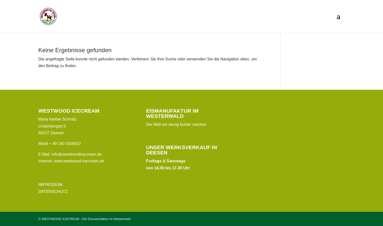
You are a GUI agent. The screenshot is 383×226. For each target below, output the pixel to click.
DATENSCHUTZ (53, 191)
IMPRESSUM (50, 184)
